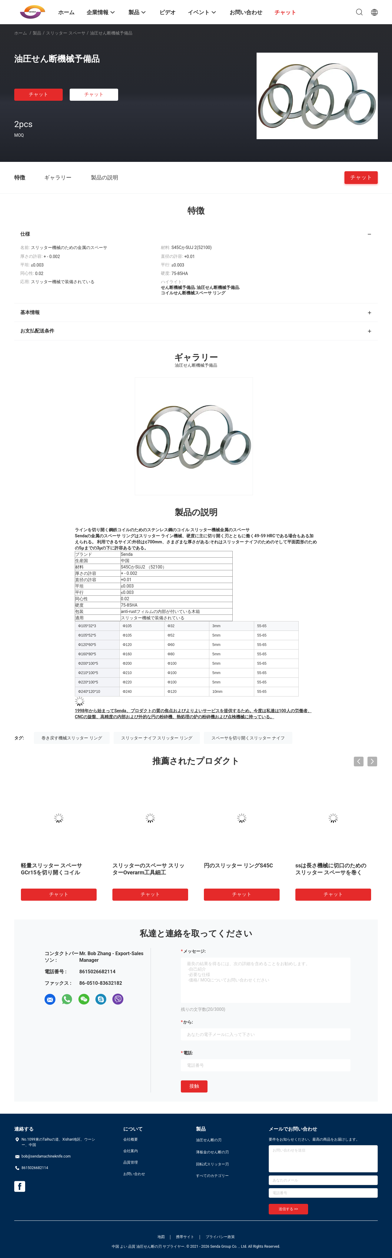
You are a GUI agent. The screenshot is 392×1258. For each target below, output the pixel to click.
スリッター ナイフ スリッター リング (156, 737)
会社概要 (130, 1139)
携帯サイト (185, 1237)
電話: (188, 1052)
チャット (38, 94)
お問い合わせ (134, 1174)
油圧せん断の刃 (208, 1140)
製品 (37, 33)
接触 (194, 1086)
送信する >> (288, 1209)
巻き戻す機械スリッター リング (72, 737)
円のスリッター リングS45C (238, 865)
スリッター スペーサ (65, 33)
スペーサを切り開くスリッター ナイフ (247, 737)
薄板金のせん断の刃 (212, 1152)
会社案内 (130, 1151)
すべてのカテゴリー (212, 1176)
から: (188, 1022)
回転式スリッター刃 (212, 1164)
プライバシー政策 (220, 1237)
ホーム (20, 33)
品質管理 (130, 1162)
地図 (161, 1237)
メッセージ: (194, 951)
